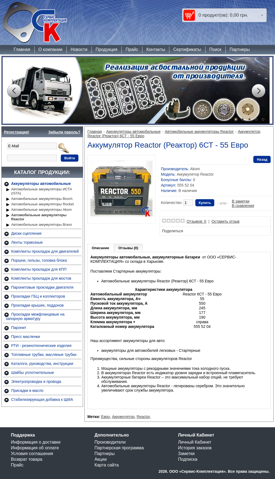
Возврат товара (26, 459)
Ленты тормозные (27, 242)
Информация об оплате (35, 448)
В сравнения (243, 205)
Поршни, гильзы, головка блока (39, 260)
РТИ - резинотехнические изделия (41, 345)
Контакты (155, 49)
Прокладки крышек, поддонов (37, 305)
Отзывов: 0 (196, 221)
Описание (100, 248)
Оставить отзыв (226, 221)
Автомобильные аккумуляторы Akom (41, 210)
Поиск (215, 49)
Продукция (106, 49)
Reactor (143, 416)
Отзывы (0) (128, 248)
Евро (105, 416)
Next (258, 91)
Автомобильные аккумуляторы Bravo (41, 224)
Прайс (132, 49)
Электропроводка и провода (36, 381)
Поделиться (172, 231)
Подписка (187, 459)
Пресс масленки (25, 336)
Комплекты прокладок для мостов (41, 278)
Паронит (18, 327)
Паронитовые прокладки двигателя (42, 287)
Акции (100, 459)
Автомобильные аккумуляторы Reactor (38, 217)
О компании (50, 49)
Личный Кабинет (194, 442)
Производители (110, 442)
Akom (195, 169)
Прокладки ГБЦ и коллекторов (38, 296)
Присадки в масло (27, 390)
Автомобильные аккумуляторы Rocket (42, 204)
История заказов (195, 448)
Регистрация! (16, 132)
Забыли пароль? (64, 132)
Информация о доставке (36, 442)
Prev (14, 91)
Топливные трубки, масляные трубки (43, 354)
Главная (22, 49)
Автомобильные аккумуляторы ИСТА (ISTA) (41, 191)
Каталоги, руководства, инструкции (42, 363)
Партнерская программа (119, 448)
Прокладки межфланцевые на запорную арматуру (35, 316)
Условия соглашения (32, 453)
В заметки (240, 201)
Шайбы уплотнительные (32, 372)
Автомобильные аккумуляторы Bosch (41, 199)
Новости (79, 49)
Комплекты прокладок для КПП (38, 269)
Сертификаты (187, 49)
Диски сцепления (26, 233)
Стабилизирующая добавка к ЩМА (42, 399)
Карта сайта (106, 465)
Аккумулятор (123, 416)
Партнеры (240, 49)
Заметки (186, 453)
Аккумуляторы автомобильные (41, 183)
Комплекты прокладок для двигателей (45, 251)
